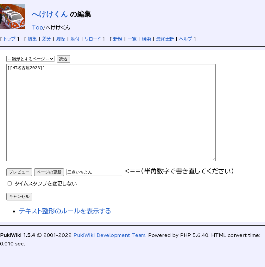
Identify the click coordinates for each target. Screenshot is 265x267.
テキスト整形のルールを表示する (65, 230)
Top (37, 27)
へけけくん (50, 14)
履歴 (60, 38)
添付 (75, 38)
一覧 (132, 38)
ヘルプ (185, 38)
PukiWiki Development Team (109, 254)
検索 (146, 38)
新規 (117, 38)
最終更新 (165, 38)
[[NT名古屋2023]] (123, 122)
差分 (46, 38)
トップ (10, 38)
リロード (93, 38)
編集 (32, 38)
